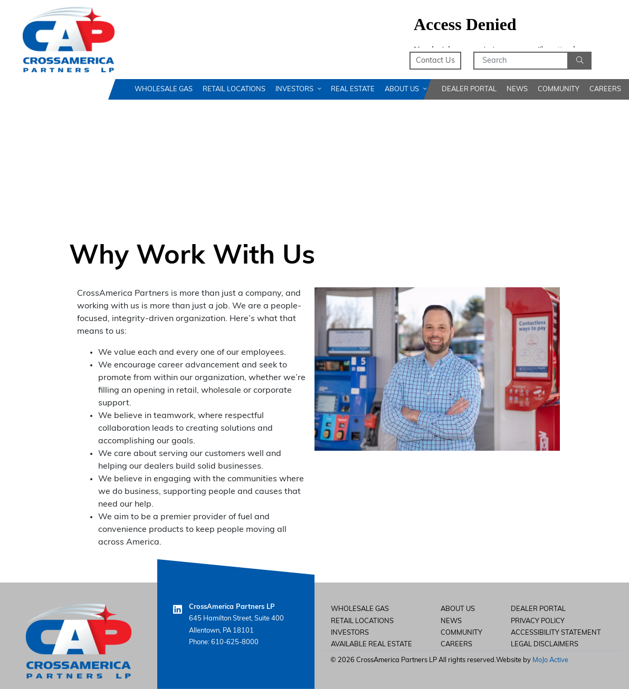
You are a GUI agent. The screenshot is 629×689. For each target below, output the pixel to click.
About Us (405, 89)
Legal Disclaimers (544, 644)
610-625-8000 (235, 642)
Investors (298, 89)
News (517, 89)
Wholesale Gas (164, 89)
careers (456, 644)
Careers (605, 89)
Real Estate (353, 89)
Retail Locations (234, 89)
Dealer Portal (469, 89)
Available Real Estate (371, 644)
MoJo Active (550, 660)
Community (558, 89)
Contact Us (435, 61)
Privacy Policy (538, 621)
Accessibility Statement (556, 632)
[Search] (520, 61)
